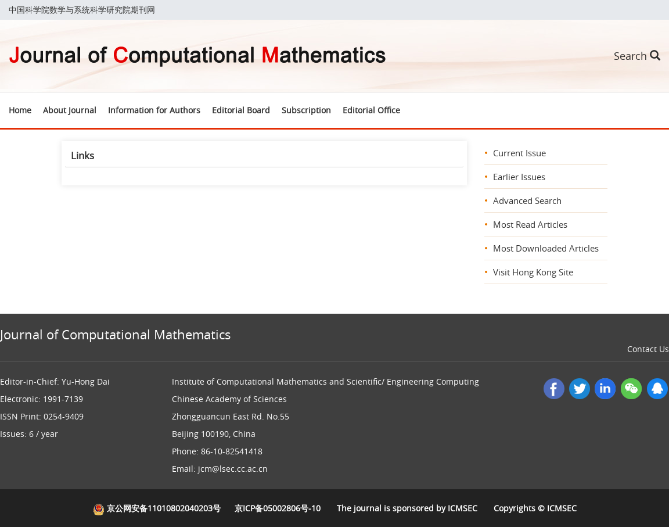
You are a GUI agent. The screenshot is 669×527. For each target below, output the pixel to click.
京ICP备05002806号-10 (278, 508)
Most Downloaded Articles (546, 248)
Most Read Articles (530, 224)
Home (20, 110)
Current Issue (519, 153)
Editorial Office (371, 110)
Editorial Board (241, 110)
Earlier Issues (519, 176)
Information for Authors (154, 110)
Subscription (306, 110)
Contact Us (648, 348)
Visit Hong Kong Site (533, 272)
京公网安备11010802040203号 (157, 508)
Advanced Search (527, 200)
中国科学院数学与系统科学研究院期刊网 (82, 9)
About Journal (69, 110)
